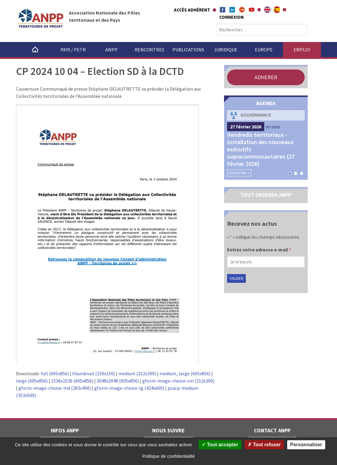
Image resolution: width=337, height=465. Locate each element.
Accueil (35, 49)
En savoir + (239, 173)
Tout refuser (264, 444)
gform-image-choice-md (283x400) (54, 388)
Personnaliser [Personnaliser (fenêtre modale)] (306, 444)
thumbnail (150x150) (93, 373)
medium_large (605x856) (184, 373)
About (267, 9)
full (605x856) (55, 373)
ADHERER (266, 77)
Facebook (222, 9)
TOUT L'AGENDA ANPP (265, 194)
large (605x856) (32, 381)
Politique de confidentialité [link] (168, 456)
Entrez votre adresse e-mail (259, 250)
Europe (264, 50)
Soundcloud (242, 9)
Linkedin (232, 9)
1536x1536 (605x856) (72, 381)
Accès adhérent (192, 10)
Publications (188, 50)
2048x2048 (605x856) (118, 381)
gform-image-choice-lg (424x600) (129, 388)
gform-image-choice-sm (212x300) (178, 381)
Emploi (302, 50)
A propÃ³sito (277, 9)
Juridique (225, 50)
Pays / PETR (73, 50)
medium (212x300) (137, 373)
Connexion (231, 17)
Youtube (251, 9)
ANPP (111, 50)
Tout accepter (220, 444)
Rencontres (149, 50)
